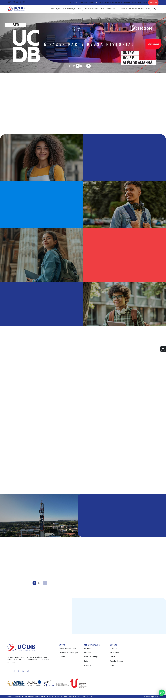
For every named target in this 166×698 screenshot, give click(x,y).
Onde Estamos (117, 2)
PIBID (112, 666)
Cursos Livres (113, 9)
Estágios (87, 666)
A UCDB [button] (73, 2)
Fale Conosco (142, 2)
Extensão (87, 653)
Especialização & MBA (72, 9)
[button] (163, 349)
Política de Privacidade (67, 649)
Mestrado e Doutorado (94, 9)
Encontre (62, 658)
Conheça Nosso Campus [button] (88, 2)
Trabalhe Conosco (130, 2)
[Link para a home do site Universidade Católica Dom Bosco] (32, 648)
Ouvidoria (113, 649)
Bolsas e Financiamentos (132, 9)
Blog (148, 9)
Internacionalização (91, 658)
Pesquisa (87, 649)
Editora (86, 662)
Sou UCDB (153, 2)
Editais (101, 2)
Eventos (108, 2)
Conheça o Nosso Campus (68, 653)
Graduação (55, 9)
